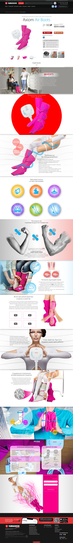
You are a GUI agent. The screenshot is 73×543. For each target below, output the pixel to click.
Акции (6, 6)
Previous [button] (9, 57)
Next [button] (34, 57)
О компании (10, 6)
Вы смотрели (36, 542)
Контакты (33, 6)
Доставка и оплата (18, 6)
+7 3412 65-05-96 (63, 2)
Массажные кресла (32, 526)
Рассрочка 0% (57, 530)
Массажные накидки (33, 529)
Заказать (50, 490)
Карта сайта (57, 531)
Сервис (29, 6)
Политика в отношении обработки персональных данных (15, 537)
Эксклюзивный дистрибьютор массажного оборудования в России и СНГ (57, 0)
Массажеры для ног (33, 531)
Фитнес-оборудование (33, 532)
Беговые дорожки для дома (34, 534)
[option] (13, 57)
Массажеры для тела (33, 530)
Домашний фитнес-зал (63, 6)
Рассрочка (25, 6)
